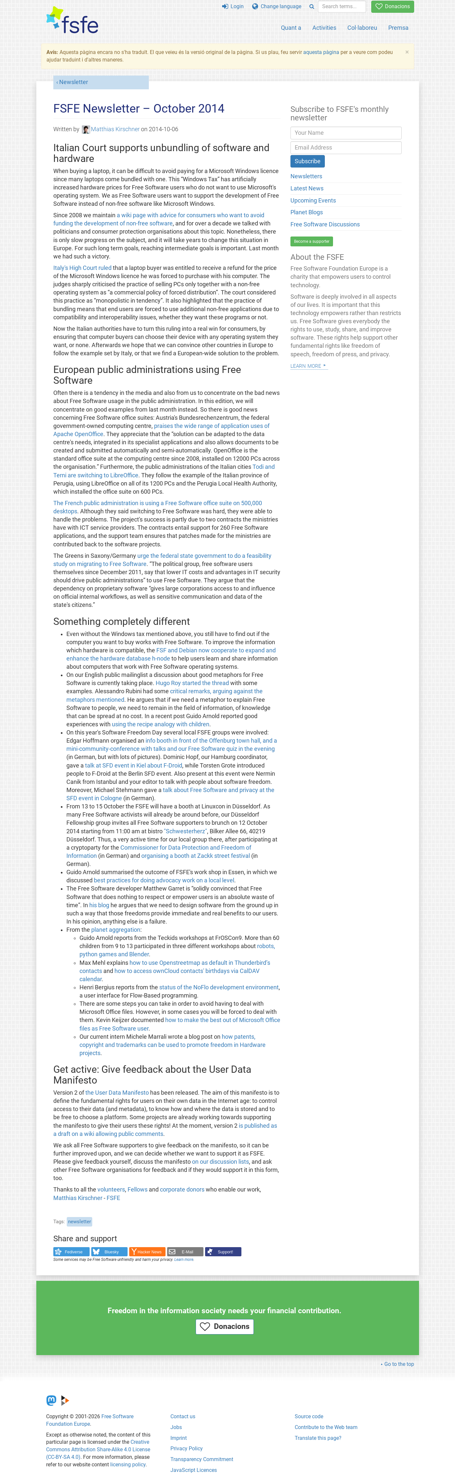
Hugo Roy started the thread (192, 683)
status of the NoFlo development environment (219, 987)
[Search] (312, 6)
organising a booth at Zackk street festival (195, 856)
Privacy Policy (186, 1448)
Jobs (176, 1427)
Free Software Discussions (325, 224)
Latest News (307, 188)
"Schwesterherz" (185, 831)
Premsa (398, 27)
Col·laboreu (362, 27)
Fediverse (73, 1252)
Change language (276, 6)
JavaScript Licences (193, 1470)
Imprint (178, 1438)
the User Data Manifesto (117, 1092)
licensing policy (128, 1464)
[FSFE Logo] (72, 20)
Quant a (291, 27)
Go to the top (399, 1364)
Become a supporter (311, 241)
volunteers (111, 1189)
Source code (309, 1416)
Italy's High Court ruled (82, 268)
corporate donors (182, 1189)
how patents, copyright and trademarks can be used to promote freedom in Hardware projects (172, 1045)
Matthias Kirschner (111, 129)
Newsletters (306, 176)
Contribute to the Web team (326, 1427)
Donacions (393, 6)
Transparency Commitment (201, 1459)
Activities (324, 27)
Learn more (183, 1259)
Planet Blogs (306, 212)
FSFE (113, 1198)
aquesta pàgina (321, 52)
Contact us (182, 1416)
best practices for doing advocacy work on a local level (164, 880)
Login (233, 6)
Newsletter (73, 82)
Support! (225, 1252)
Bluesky (112, 1252)
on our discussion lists (220, 1161)
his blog (99, 905)
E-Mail (187, 1252)
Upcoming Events (313, 200)
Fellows (138, 1189)
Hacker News (150, 1252)
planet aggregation (115, 930)
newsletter (79, 1222)
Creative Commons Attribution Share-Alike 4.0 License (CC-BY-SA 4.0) (98, 1449)
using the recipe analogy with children (160, 724)
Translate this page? (318, 1438)
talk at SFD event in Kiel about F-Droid (133, 765)
